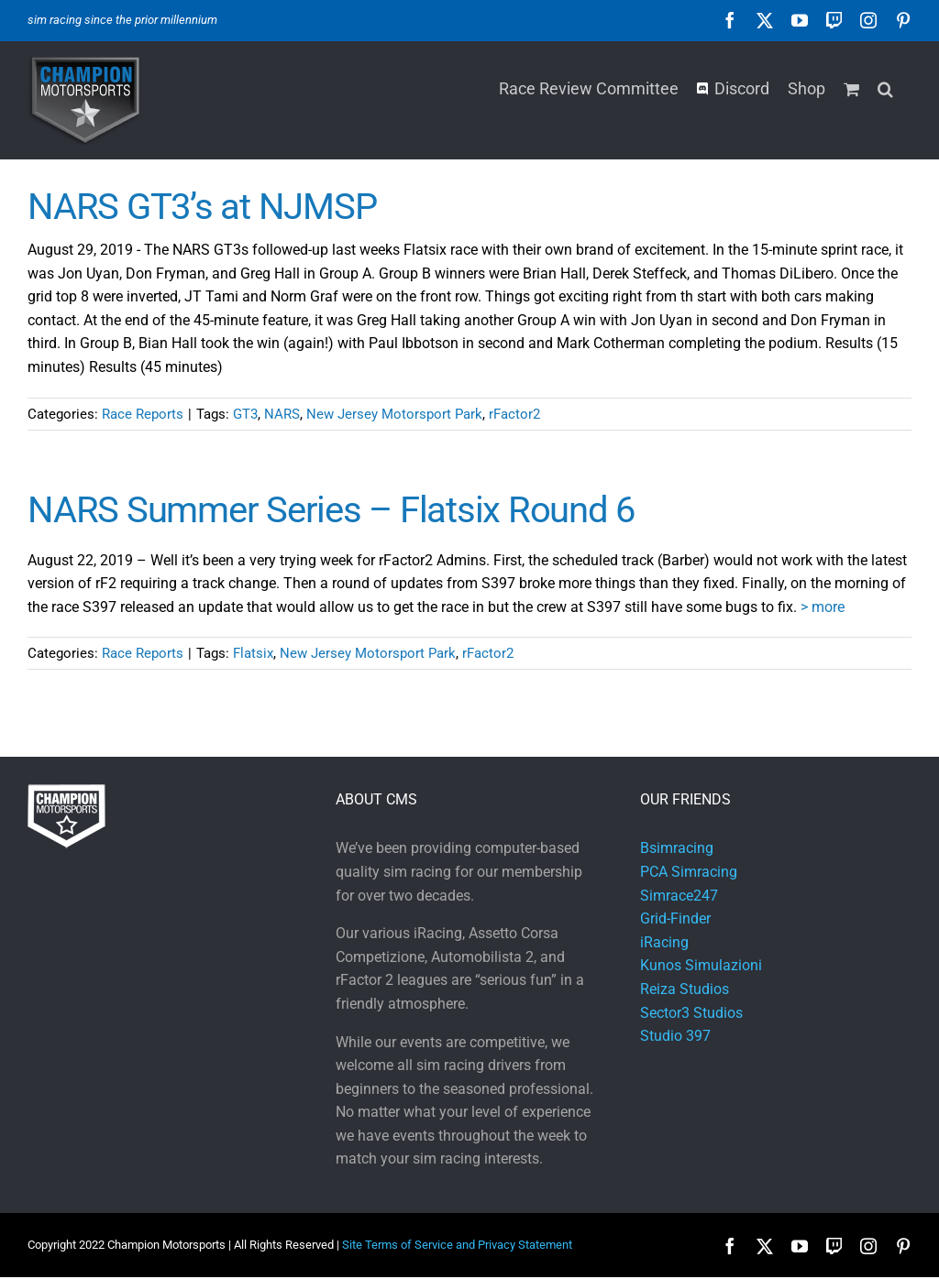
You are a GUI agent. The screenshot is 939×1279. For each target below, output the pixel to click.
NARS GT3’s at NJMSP (202, 206)
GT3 (245, 414)
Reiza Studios (684, 989)
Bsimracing (676, 848)
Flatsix (253, 653)
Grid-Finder (675, 918)
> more (823, 607)
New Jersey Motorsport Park (394, 414)
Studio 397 (675, 1035)
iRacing (664, 942)
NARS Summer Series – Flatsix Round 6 (331, 509)
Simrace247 (679, 895)
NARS (282, 414)
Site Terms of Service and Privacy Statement (457, 1245)
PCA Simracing (688, 871)
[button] (885, 87)
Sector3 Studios (691, 1013)
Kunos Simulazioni (701, 965)
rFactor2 (514, 414)
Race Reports (142, 414)
